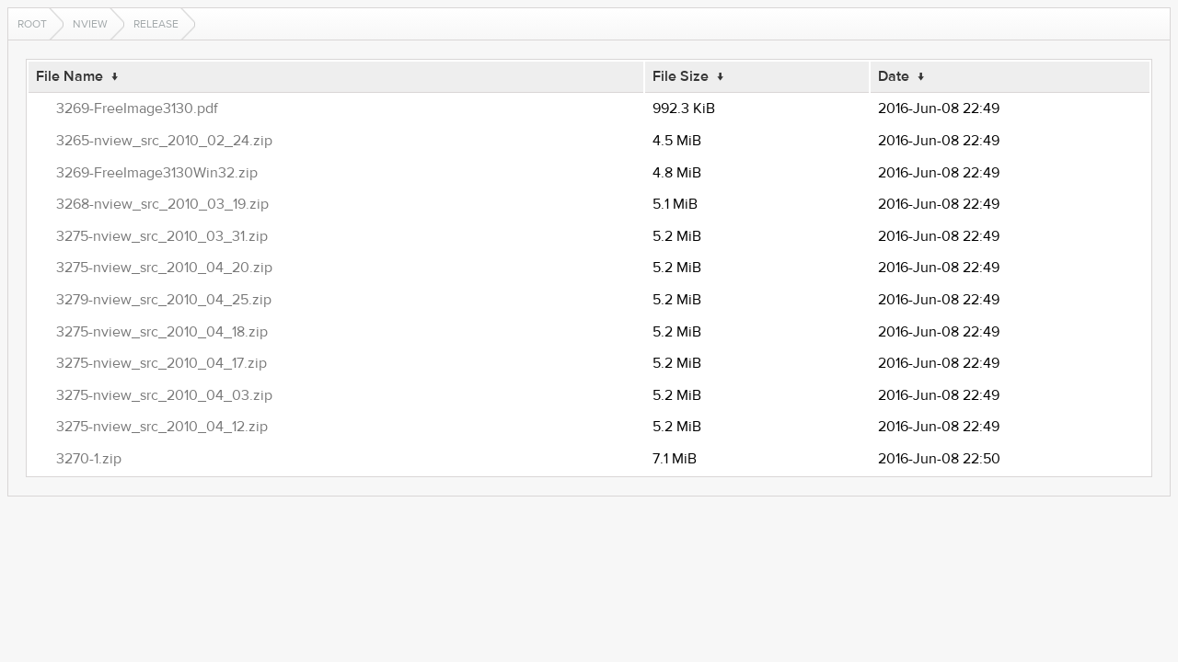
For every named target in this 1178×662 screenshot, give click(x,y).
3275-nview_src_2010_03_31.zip (162, 236)
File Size (681, 76)
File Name (69, 76)
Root (32, 24)
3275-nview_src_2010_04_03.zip (164, 395)
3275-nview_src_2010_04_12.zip (162, 426)
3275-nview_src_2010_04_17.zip (161, 363)
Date (893, 76)
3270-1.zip (88, 459)
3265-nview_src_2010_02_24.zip (164, 140)
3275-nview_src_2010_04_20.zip (164, 267)
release (156, 24)
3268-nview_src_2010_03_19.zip (162, 204)
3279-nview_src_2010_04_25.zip (163, 300)
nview (90, 24)
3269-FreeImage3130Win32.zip (157, 173)
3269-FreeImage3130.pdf (137, 108)
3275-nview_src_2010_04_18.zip (162, 332)
